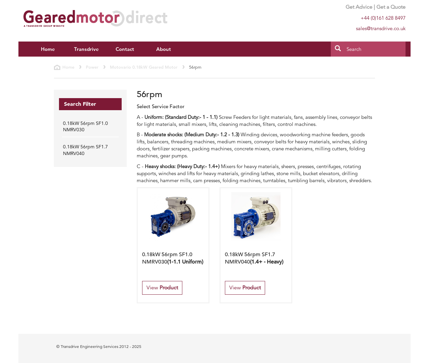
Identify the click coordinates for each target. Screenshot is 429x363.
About (163, 49)
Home (48, 49)
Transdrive (86, 49)
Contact (125, 49)
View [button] (162, 287)
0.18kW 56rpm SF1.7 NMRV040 (85, 150)
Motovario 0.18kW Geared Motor (144, 67)
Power (92, 67)
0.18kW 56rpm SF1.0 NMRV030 (85, 126)
